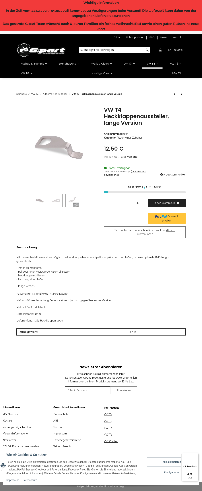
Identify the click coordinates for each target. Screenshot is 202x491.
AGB (56, 420)
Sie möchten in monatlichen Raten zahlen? (144, 232)
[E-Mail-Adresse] (87, 390)
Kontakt (178, 37)
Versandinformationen (16, 433)
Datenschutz (60, 414)
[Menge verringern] (108, 203)
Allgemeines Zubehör (129, 137)
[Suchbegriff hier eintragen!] (111, 50)
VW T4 (108, 421)
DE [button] (115, 37)
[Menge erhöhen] (138, 203)
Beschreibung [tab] (26, 247)
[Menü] (196, 455)
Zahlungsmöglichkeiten (17, 427)
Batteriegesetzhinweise (67, 440)
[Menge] (123, 203)
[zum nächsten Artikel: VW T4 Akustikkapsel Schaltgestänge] (182, 94)
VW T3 (108, 414)
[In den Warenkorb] (19, 105)
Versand (132, 157)
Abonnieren (124, 390)
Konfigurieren (169, 469)
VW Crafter (111, 441)
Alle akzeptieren (169, 460)
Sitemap (58, 427)
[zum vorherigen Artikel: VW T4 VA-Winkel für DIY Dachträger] (174, 94)
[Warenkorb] (175, 50)
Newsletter (9, 440)
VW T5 (108, 427)
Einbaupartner (135, 37)
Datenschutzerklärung (78, 377)
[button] (160, 50)
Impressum (60, 433)
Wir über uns (10, 414)
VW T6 (108, 434)
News (163, 37)
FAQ (152, 37)
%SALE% (176, 73)
